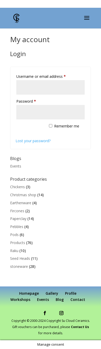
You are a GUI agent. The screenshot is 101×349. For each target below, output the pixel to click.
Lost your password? (33, 140)
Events (15, 166)
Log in (29, 128)
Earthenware (20, 202)
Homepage (29, 293)
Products (17, 242)
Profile (70, 293)
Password (33, 101)
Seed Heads (20, 258)
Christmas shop (23, 194)
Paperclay (18, 218)
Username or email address (48, 76)
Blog (60, 299)
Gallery (52, 293)
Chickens (17, 186)
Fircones (17, 210)
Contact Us (80, 327)
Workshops (20, 299)
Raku (14, 250)
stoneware (19, 266)
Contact (77, 299)
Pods (14, 234)
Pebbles (16, 226)
